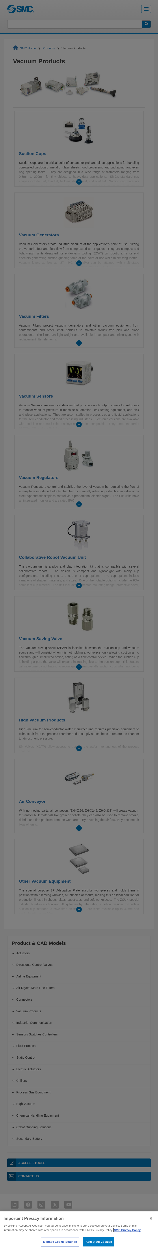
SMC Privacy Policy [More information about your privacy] (127, 1239)
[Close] (151, 1227)
